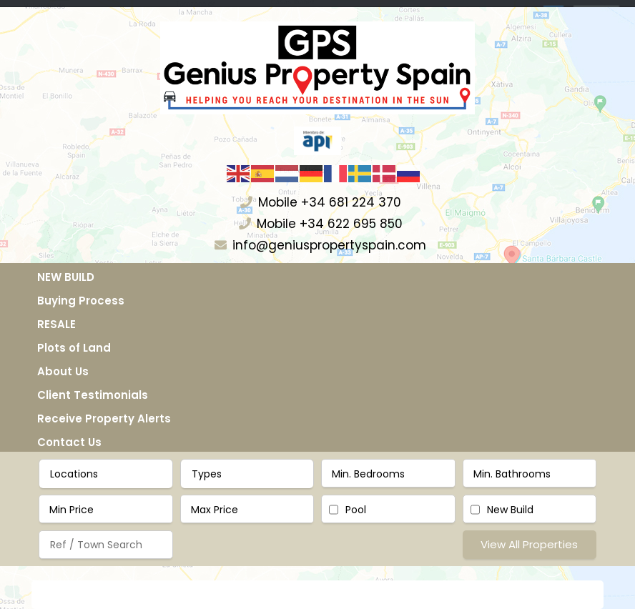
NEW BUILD (65, 276)
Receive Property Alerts (104, 418)
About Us (63, 371)
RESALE (56, 324)
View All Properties (529, 544)
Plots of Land (74, 347)
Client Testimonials (92, 394)
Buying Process (80, 300)
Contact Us (69, 442)
